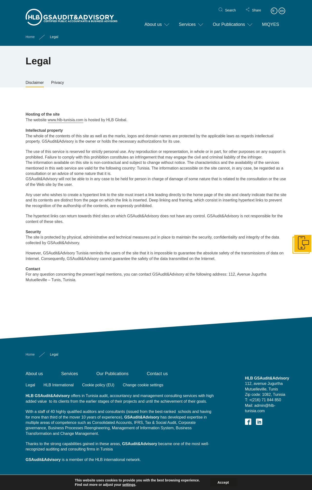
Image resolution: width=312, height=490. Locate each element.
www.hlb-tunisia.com (65, 120)
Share (256, 6)
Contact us (157, 373)
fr (273, 7)
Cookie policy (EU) (98, 385)
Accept (223, 482)
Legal (30, 385)
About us (153, 20)
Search (230, 6)
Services (187, 20)
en (282, 7)
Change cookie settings (143, 385)
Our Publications (229, 20)
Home (30, 33)
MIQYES (270, 20)
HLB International (59, 385)
